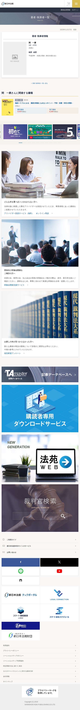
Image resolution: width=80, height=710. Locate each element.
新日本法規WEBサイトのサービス (19, 546)
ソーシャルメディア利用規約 (13, 661)
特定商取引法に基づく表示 (12, 666)
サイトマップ (8, 681)
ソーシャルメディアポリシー (13, 656)
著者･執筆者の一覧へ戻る (40, 83)
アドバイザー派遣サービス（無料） (19, 213)
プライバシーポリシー (11, 651)
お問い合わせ (11, 552)
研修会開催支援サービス (14, 285)
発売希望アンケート (12, 353)
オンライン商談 (42, 213)
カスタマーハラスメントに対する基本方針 (18, 671)
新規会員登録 (65, 10)
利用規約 (6, 645)
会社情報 (6, 676)
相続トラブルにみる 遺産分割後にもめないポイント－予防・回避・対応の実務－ (44, 103)
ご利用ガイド (11, 540)
